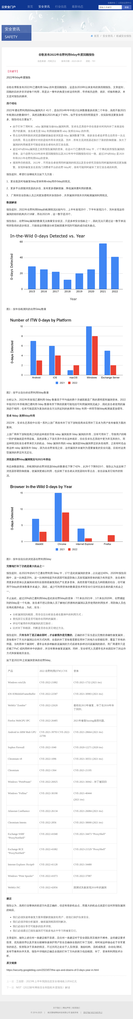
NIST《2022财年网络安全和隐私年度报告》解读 (43, 987)
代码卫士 (52, 61)
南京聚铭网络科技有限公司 (59, 1012)
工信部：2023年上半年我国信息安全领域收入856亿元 (46, 981)
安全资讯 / (109, 36)
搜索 (127, 7)
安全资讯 (44, 6)
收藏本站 (111, 2)
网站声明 (66, 1007)
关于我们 (57, 1007)
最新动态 (77, 6)
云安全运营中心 (124, 2)
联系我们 (76, 1007)
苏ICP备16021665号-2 (92, 1012)
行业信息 (60, 6)
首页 (30, 6)
